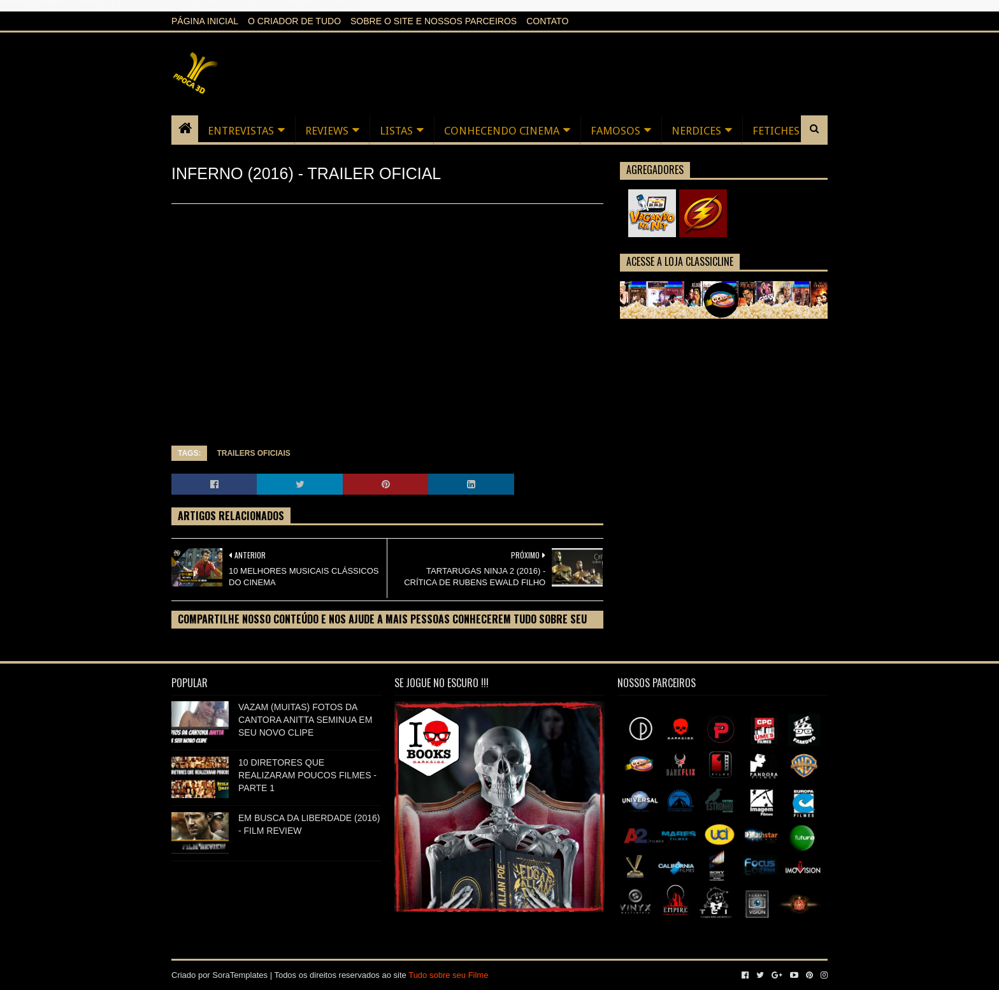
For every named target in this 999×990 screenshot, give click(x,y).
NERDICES (696, 130)
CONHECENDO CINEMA (501, 130)
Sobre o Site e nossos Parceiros (433, 21)
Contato (547, 21)
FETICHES (776, 130)
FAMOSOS (615, 130)
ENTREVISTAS (241, 130)
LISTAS (396, 130)
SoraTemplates (240, 975)
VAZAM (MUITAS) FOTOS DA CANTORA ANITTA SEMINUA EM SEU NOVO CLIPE (305, 719)
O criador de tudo (294, 21)
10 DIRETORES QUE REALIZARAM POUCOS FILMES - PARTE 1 (307, 774)
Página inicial (204, 21)
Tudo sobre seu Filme (448, 975)
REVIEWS (327, 130)
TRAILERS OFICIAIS (253, 453)
